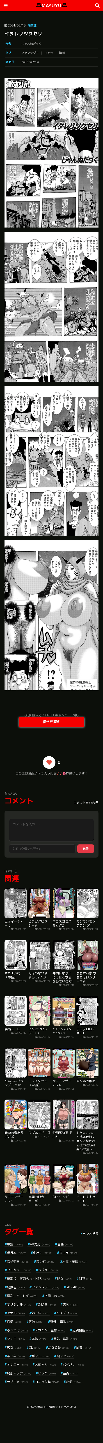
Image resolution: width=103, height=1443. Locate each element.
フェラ (48, 53)
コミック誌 (47, 1382)
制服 (86, 1278)
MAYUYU (51, 5)
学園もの (54, 1296)
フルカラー (19, 1270)
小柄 (73, 1382)
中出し (42, 1253)
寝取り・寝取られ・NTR (28, 1278)
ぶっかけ (17, 1330)
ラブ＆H (48, 1270)
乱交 (83, 1347)
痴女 (14, 1347)
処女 (64, 1278)
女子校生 (18, 1261)
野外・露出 (62, 1321)
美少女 (45, 1261)
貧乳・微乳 (65, 1339)
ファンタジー (30, 53)
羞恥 (39, 1339)
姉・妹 (41, 1313)
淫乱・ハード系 (22, 1296)
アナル (16, 1313)
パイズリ (67, 1313)
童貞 (70, 1373)
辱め (36, 1321)
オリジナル (19, 1304)
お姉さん (45, 1364)
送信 (86, 848)
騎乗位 (16, 1287)
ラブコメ (17, 1382)
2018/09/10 (30, 62)
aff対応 (40, 1244)
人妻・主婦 (74, 1261)
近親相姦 (82, 1330)
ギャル (41, 1356)
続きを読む (52, 721)
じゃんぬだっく (31, 44)
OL (35, 1347)
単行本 (16, 1253)
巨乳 (65, 1244)
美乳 (70, 1304)
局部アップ (19, 1373)
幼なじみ (58, 1347)
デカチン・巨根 (50, 1330)
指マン (65, 1356)
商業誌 (32, 25)
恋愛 (14, 1321)
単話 (62, 53)
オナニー (17, 1364)
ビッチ (47, 1373)
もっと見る (90, 1233)
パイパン (73, 1364)
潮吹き (47, 1304)
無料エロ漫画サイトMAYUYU (56, 1407)
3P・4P (75, 1287)
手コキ (16, 1356)
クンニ (16, 1339)
